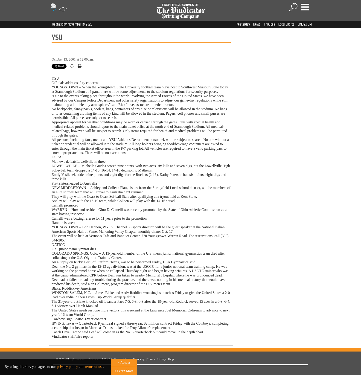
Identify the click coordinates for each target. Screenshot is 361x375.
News (257, 24)
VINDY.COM (305, 24)
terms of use (94, 367)
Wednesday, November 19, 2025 (72, 24)
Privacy (161, 359)
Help (171, 359)
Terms (150, 359)
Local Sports (286, 24)
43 (58, 9)
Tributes (269, 24)
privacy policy (67, 367)
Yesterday (243, 24)
